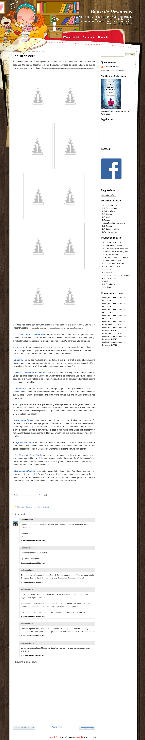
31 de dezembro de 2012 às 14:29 (33, 563)
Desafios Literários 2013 (111, 333)
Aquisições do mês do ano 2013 (114, 336)
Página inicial (71, 37)
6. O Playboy (107, 272)
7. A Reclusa (107, 214)
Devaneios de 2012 (109, 339)
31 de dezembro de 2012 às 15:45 (33, 616)
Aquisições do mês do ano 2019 (114, 298)
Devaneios (30, 507)
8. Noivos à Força (109, 211)
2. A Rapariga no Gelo (110, 229)
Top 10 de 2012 (24, 56)
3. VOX (105, 281)
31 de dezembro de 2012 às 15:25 (33, 582)
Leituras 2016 (107, 312)
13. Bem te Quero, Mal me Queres (115, 251)
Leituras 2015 (107, 318)
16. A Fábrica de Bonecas (112, 243)
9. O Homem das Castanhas (113, 263)
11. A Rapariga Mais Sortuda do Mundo (117, 257)
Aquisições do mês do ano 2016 (114, 315)
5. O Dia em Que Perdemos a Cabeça (116, 275)
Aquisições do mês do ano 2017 (114, 309)
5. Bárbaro (106, 220)
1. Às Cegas (106, 287)
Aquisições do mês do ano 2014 (114, 327)
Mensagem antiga (87, 728)
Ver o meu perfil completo (112, 70)
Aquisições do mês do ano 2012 (114, 342)
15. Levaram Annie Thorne (112, 246)
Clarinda (24, 520)
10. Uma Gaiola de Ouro (111, 260)
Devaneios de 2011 (109, 345)
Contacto (103, 37)
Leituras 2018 (107, 301)
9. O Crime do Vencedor (111, 208)
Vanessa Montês (111, 66)
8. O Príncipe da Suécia (111, 266)
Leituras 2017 (107, 306)
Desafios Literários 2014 (111, 324)
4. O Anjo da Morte (109, 278)
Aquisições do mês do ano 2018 (114, 304)
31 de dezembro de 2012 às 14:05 (33, 541)
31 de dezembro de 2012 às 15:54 (33, 636)
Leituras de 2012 (42, 507)
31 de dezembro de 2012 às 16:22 (33, 655)
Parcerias (88, 37)
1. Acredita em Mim (109, 232)
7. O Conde (106, 269)
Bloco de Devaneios (111, 11)
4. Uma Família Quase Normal (113, 223)
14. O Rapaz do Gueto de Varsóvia (115, 249)
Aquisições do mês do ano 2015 (114, 321)
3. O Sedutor (107, 226)
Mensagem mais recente (24, 728)
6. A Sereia (106, 217)
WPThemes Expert (89, 737)
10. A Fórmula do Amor (111, 205)
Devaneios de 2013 (109, 330)
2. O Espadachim (108, 284)
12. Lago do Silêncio (110, 254)
